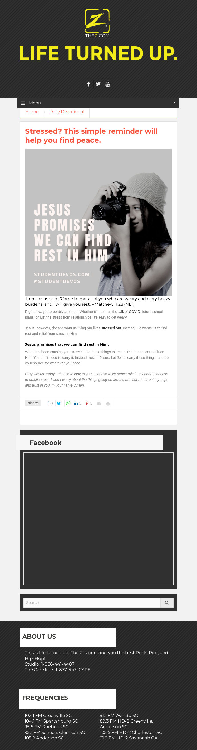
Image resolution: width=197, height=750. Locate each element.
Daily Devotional (66, 111)
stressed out (111, 328)
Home (32, 111)
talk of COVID (129, 312)
